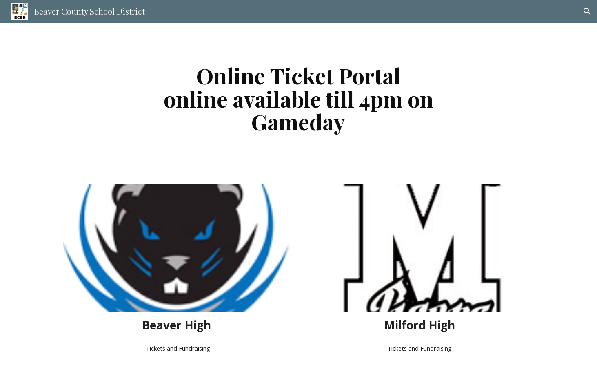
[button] (587, 11)
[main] (299, 98)
